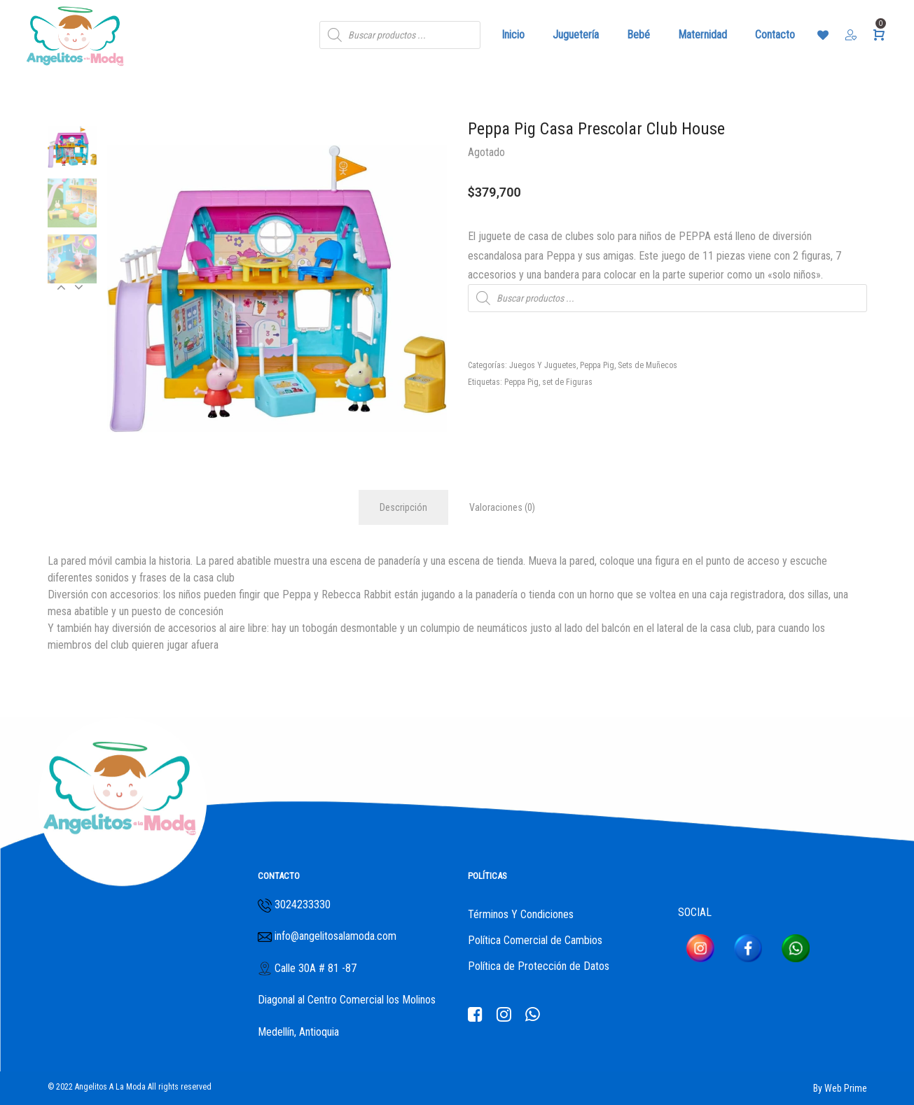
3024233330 (303, 904)
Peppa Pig (597, 365)
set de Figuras (567, 382)
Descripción (403, 507)
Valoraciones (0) (502, 507)
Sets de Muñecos (647, 365)
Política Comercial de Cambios (535, 940)
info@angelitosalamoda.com (334, 936)
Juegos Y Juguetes (542, 365)
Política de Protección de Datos (538, 966)
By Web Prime (840, 1088)
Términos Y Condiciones (521, 914)
